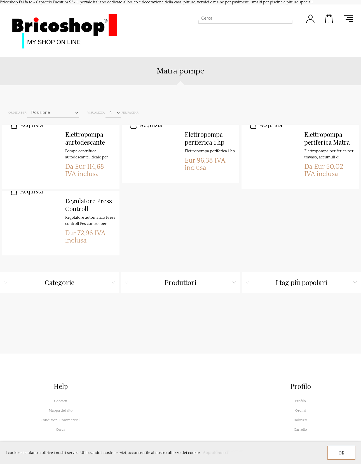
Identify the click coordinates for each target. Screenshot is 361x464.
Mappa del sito (61, 410)
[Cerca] (240, 18)
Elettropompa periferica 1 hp (204, 138)
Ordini (300, 410)
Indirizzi (300, 420)
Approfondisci (215, 453)
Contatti (60, 401)
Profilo (300, 401)
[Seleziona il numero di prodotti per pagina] (113, 113)
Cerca (60, 429)
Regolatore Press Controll (88, 205)
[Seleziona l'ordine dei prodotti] (53, 113)
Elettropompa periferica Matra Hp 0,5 (327, 138)
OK (341, 453)
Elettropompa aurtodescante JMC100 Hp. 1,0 (86, 138)
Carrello (329, 18)
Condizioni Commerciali (61, 420)
